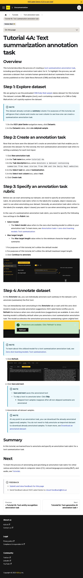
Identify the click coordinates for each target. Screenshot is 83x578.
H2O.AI (6, 525)
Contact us (8, 528)
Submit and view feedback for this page (27, 486)
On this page (10, 30)
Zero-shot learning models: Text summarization (26, 352)
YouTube (7, 564)
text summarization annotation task (59, 68)
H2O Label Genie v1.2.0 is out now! (40, 2)
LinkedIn (7, 561)
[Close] (81, 2)
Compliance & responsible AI (14, 544)
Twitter (7, 558)
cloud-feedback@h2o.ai (56, 490)
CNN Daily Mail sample (43, 93)
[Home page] (5, 15)
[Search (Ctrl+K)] (79, 7)
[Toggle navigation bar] (3, 7)
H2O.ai (18, 573)
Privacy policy (8, 541)
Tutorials (16, 471)
